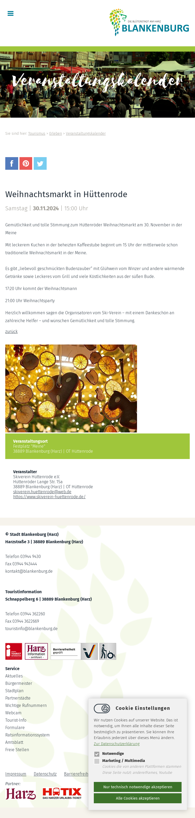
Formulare (15, 727)
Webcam (13, 712)
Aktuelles (14, 676)
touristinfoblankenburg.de (31, 628)
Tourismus (36, 133)
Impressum (15, 774)
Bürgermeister (18, 683)
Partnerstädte (18, 698)
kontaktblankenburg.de (29, 571)
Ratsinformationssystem (27, 734)
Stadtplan (14, 690)
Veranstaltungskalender (86, 133)
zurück (11, 331)
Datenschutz (45, 774)
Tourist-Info (15, 720)
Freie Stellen (17, 749)
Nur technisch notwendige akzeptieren (137, 787)
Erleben (55, 133)
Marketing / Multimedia (119, 760)
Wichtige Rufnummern (26, 705)
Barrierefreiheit (78, 774)
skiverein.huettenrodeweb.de (42, 491)
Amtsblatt (14, 742)
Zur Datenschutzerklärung (117, 743)
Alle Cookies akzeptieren (138, 798)
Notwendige (109, 753)
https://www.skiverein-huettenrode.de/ (49, 496)
